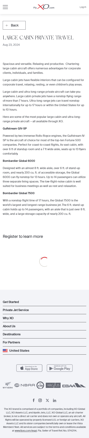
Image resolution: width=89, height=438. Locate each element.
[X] (47, 400)
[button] (44, 302)
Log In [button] (83, 7)
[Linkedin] (54, 400)
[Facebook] (34, 400)
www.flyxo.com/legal (26, 430)
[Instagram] (40, 400)
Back (12, 25)
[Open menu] (5, 7)
